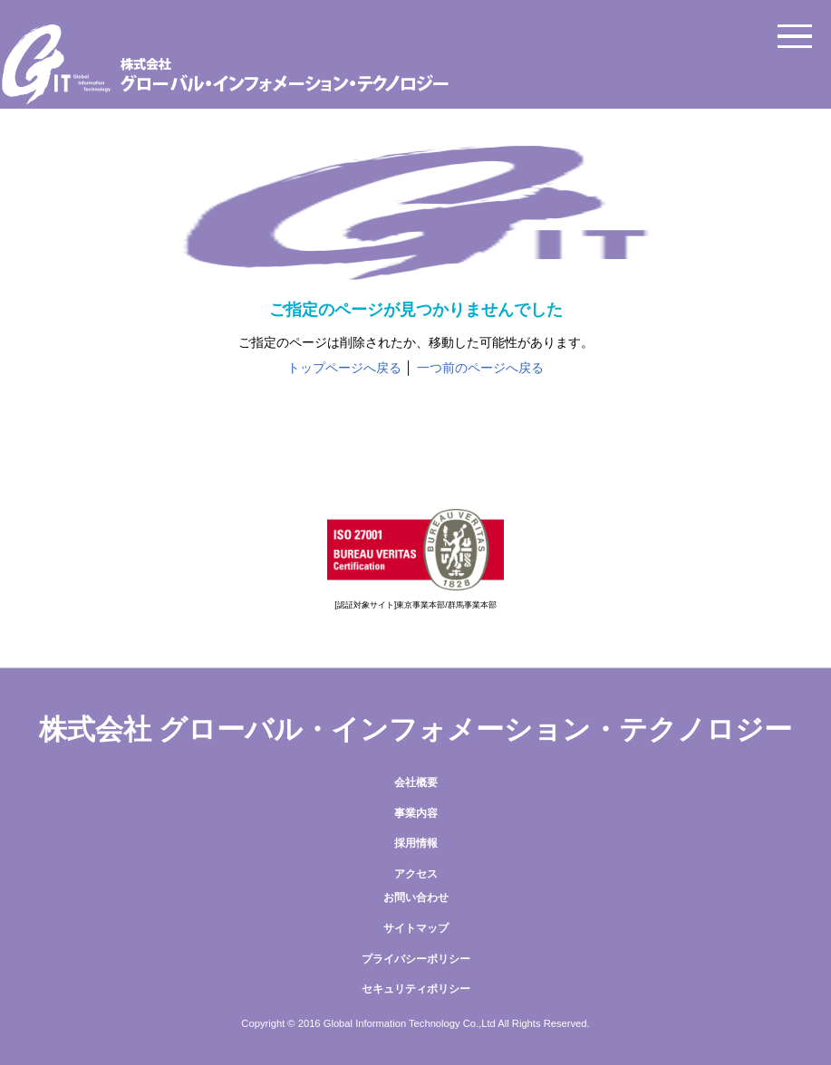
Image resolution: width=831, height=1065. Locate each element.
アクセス (416, 874)
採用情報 (416, 843)
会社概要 (416, 782)
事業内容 (416, 813)
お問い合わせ (416, 897)
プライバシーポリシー (416, 959)
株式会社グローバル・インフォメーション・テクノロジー (415, 63)
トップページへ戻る (344, 367)
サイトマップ (416, 928)
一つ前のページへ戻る (480, 367)
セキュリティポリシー (416, 989)
